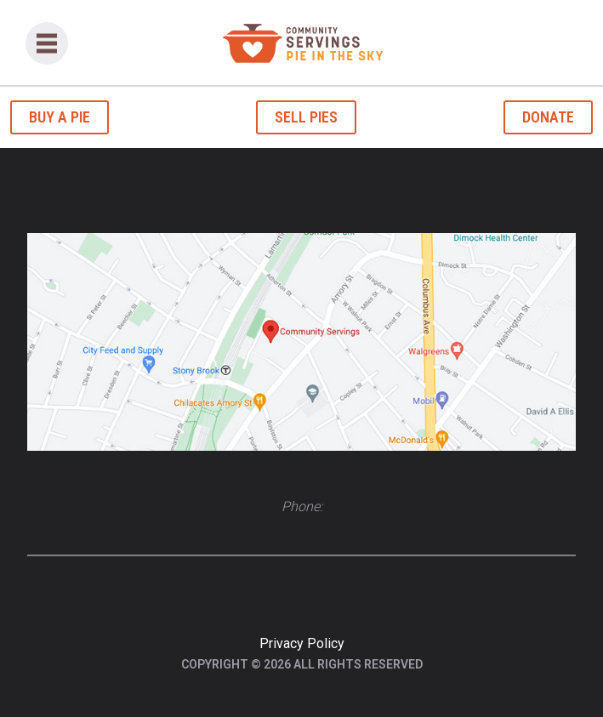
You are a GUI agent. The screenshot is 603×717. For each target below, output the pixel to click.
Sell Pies (306, 117)
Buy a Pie (59, 117)
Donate (548, 117)
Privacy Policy (301, 643)
